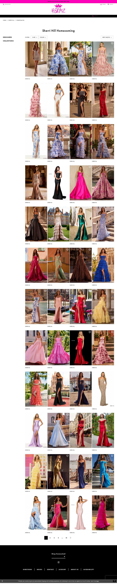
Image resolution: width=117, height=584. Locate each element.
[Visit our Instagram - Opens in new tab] (58, 563)
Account (62, 570)
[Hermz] (58, 9)
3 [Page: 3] (54, 538)
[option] (36, 59)
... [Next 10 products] (62, 538)
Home (4, 20)
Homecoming (20, 20)
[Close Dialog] (2, 582)
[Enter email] (58, 557)
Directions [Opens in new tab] (27, 570)
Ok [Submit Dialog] (114, 582)
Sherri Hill (11, 20)
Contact (50, 570)
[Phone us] (8, 4)
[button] (34, 38)
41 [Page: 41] (66, 538)
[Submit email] (66, 557)
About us (75, 570)
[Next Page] (70, 538)
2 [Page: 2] (50, 538)
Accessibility (88, 570)
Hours (39, 570)
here (98, 582)
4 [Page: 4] (58, 538)
